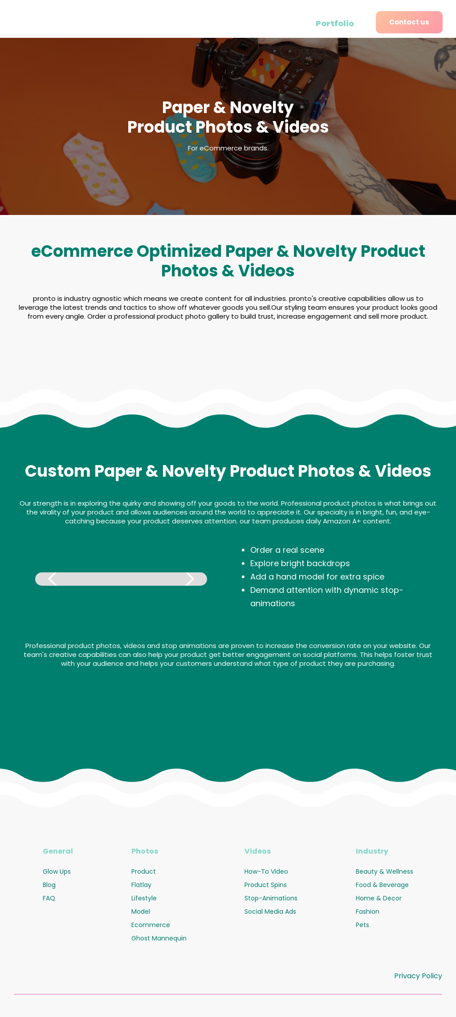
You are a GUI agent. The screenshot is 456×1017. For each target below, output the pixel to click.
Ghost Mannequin (159, 938)
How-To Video (266, 871)
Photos (144, 851)
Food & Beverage (382, 884)
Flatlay (141, 884)
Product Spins (265, 884)
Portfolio (335, 23)
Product (143, 871)
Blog (49, 884)
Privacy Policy (418, 976)
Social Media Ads (270, 911)
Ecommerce (150, 924)
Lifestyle (144, 898)
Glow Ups (57, 871)
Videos (257, 851)
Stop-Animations (270, 898)
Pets (362, 924)
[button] (53, 579)
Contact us (409, 22)
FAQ (49, 898)
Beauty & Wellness (384, 871)
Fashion (367, 911)
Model (140, 911)
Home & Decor (379, 898)
